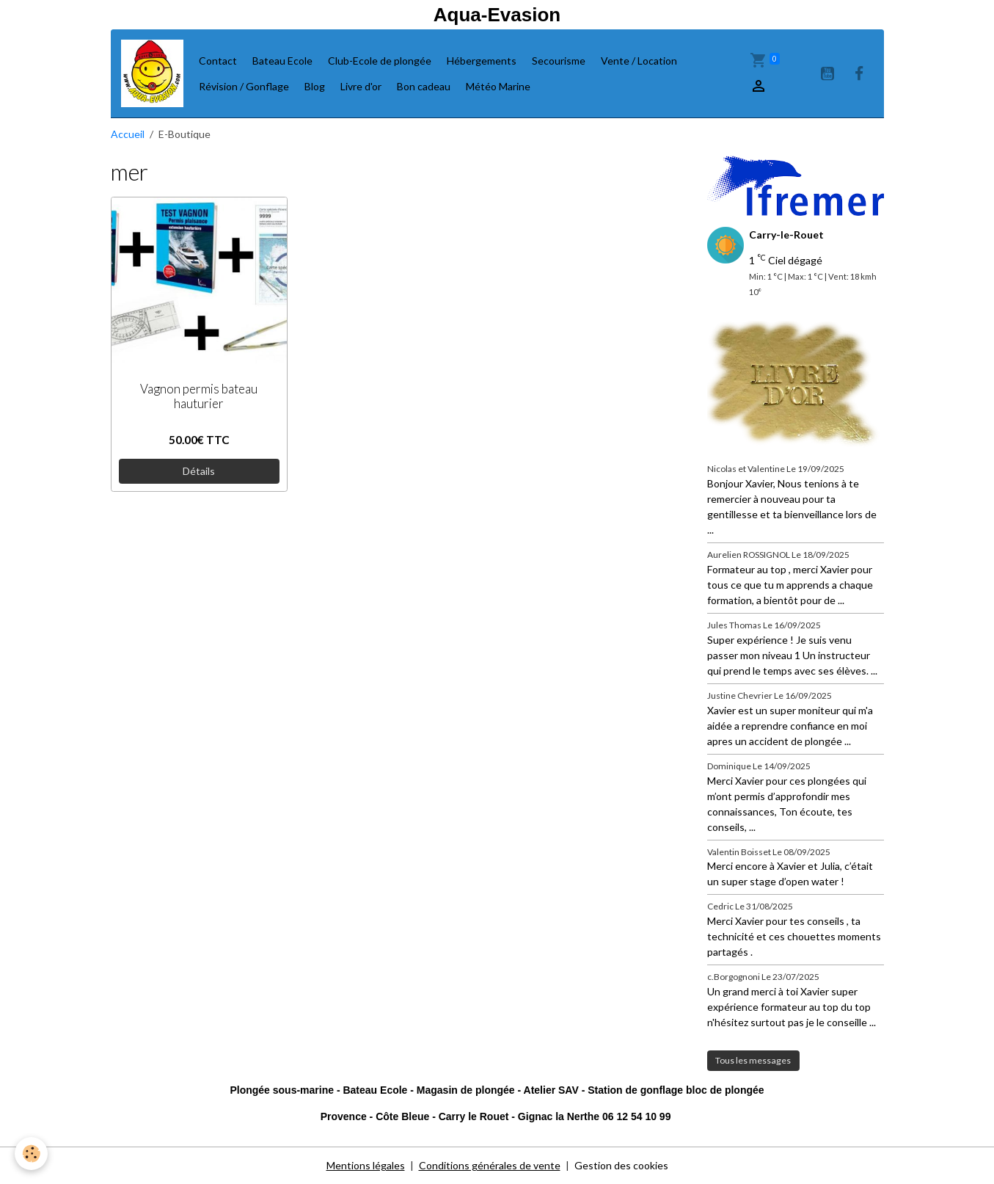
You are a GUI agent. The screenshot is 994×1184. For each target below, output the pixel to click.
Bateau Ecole (282, 60)
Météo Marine (498, 86)
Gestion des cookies (621, 1165)
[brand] (152, 73)
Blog (314, 86)
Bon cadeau (423, 86)
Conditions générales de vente (489, 1165)
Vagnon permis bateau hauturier (198, 396)
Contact (218, 60)
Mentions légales (365, 1165)
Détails (199, 471)
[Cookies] (31, 1153)
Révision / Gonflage (244, 86)
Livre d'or (360, 86)
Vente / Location (639, 60)
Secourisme (558, 60)
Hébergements (481, 60)
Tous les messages (753, 1060)
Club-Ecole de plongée (379, 60)
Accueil (128, 134)
